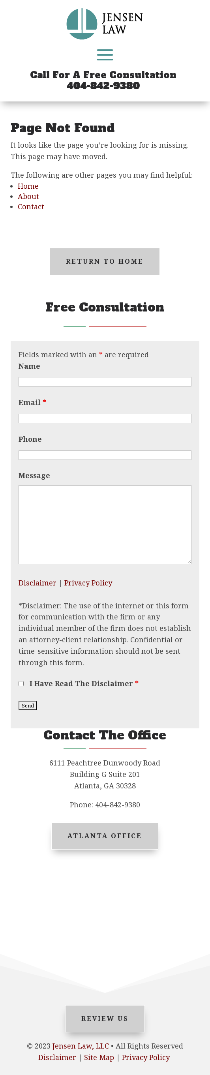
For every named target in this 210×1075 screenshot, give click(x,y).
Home (28, 186)
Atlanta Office (105, 835)
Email (32, 402)
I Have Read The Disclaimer (84, 683)
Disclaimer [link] (57, 1057)
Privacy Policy (88, 582)
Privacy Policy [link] (146, 1057)
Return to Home (105, 261)
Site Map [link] (99, 1057)
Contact (31, 206)
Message (34, 475)
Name (29, 366)
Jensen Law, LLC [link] (80, 1046)
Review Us (105, 1018)
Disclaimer (37, 582)
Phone (30, 439)
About (28, 196)
